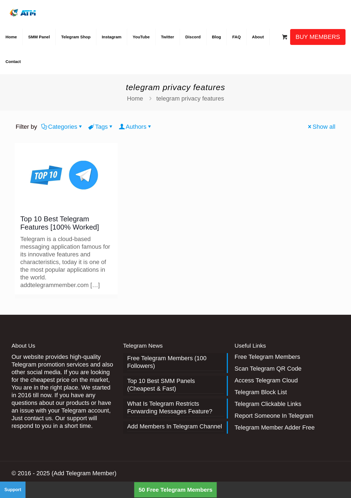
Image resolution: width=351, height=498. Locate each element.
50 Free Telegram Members (175, 489)
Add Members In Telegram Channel (174, 426)
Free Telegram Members (267, 356)
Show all (321, 126)
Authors (135, 126)
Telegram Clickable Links (267, 403)
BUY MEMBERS (318, 36)
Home (135, 98)
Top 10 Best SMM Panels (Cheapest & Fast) (161, 384)
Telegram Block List (260, 392)
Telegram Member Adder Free (274, 427)
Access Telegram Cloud (266, 380)
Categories (62, 126)
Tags (101, 126)
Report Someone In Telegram (273, 415)
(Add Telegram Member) (84, 473)
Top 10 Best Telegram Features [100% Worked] (59, 223)
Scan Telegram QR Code (267, 368)
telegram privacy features (190, 98)
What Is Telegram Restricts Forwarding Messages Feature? (170, 407)
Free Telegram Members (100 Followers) (166, 362)
